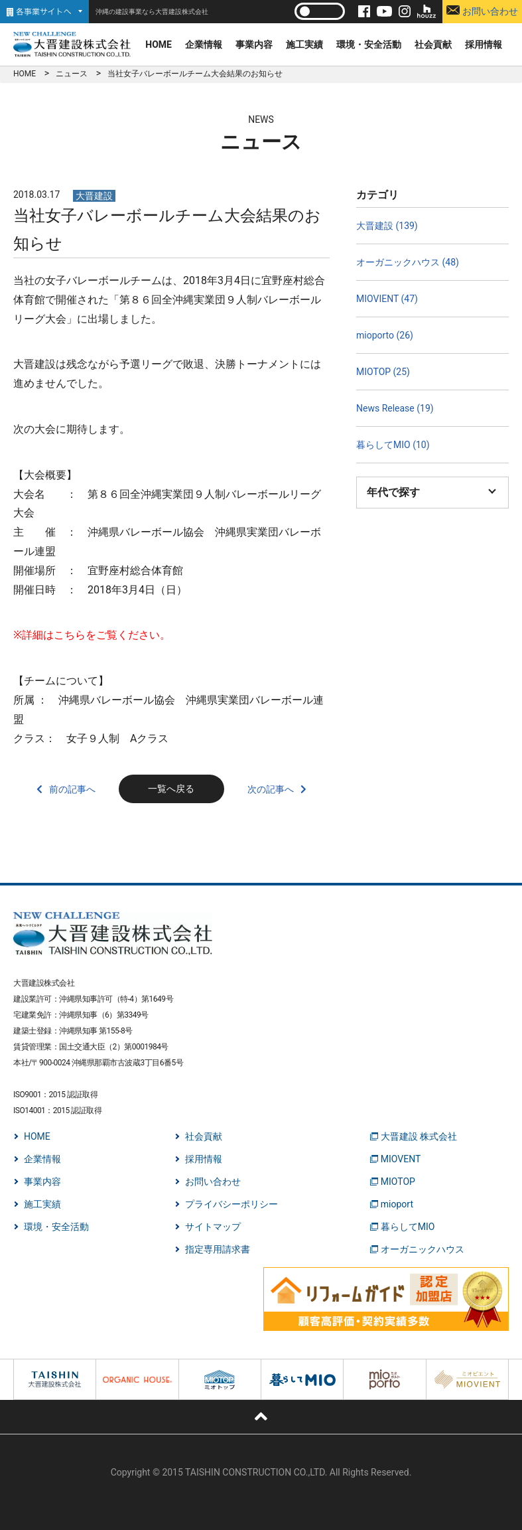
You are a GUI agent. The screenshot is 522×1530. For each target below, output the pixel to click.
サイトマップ (213, 1226)
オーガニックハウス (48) (407, 262)
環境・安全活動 (368, 44)
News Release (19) (395, 408)
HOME (158, 44)
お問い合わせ (481, 11)
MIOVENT (401, 1159)
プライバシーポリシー (231, 1204)
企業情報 (203, 44)
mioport (397, 1204)
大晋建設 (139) (387, 225)
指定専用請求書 (217, 1249)
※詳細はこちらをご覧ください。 (91, 635)
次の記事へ (270, 789)
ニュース (72, 73)
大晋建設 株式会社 (419, 1136)
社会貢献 (433, 44)
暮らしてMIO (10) (393, 444)
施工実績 (304, 44)
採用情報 (483, 44)
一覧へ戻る (171, 788)
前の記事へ (72, 789)
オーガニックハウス (422, 1249)
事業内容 (254, 44)
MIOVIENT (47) (387, 298)
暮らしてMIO (408, 1226)
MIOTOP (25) (383, 371)
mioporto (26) (384, 335)
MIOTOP (398, 1181)
